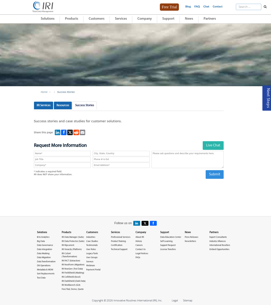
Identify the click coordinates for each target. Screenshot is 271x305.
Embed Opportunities (219, 249)
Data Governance (45, 245)
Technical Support (119, 249)
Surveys (89, 262)
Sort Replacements (45, 274)
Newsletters (190, 241)
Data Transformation (46, 262)
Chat (206, 6)
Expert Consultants (218, 237)
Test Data (41, 278)
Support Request (168, 245)
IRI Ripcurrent (68, 245)
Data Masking (43, 253)
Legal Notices (142, 253)
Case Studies (92, 241)
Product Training (118, 241)
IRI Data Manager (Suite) (73, 237)
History (139, 241)
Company (144, 19)
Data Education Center (170, 237)
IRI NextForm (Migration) (73, 265)
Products (71, 19)
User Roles (91, 249)
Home (44, 92)
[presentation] (128, 185)
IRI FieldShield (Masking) (73, 273)
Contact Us (141, 249)
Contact (217, 6)
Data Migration (44, 257)
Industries (90, 237)
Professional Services (120, 237)
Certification (116, 245)
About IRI (140, 237)
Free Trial (169, 7)
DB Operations (43, 265)
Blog (188, 6)
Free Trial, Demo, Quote (73, 289)
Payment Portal (93, 270)
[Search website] (264, 7)
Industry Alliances (217, 241)
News (189, 19)
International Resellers (219, 245)
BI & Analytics (43, 237)
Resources (63, 105)
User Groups (91, 257)
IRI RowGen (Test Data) (72, 269)
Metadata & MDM (45, 270)
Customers (96, 19)
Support (168, 19)
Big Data (41, 241)
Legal (175, 300)
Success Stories (66, 92)
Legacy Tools (92, 253)
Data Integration (44, 249)
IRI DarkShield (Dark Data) (74, 281)
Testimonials (92, 245)
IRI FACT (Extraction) (71, 261)
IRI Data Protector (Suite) (73, 241)
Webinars (90, 265)
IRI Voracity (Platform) (72, 249)
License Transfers (168, 249)
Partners (210, 19)
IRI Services (43, 105)
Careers (139, 245)
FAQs (138, 257)
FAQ (197, 6)
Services (121, 19)
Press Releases (191, 237)
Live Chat (213, 145)
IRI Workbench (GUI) (71, 285)
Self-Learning (166, 241)
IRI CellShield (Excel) (71, 277)
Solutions (47, 19)
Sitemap (187, 300)
